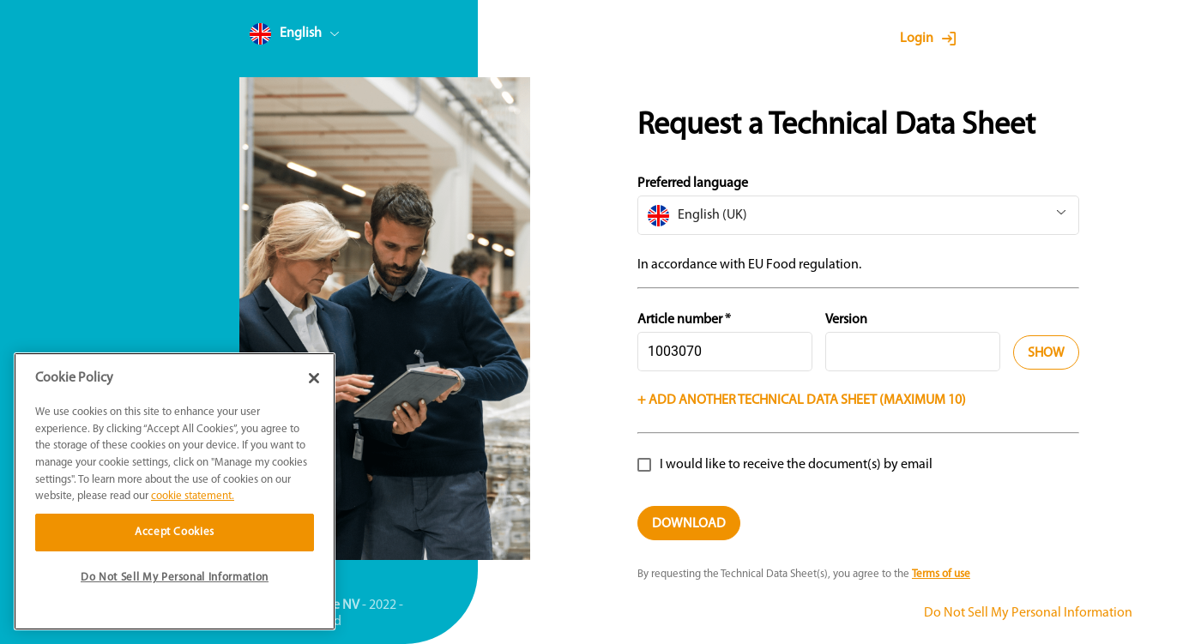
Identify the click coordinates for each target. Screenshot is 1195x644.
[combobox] (327, 37)
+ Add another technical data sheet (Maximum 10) (801, 400)
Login (916, 38)
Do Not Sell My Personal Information (1028, 613)
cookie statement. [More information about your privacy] (192, 496)
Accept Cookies (174, 532)
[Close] (314, 378)
